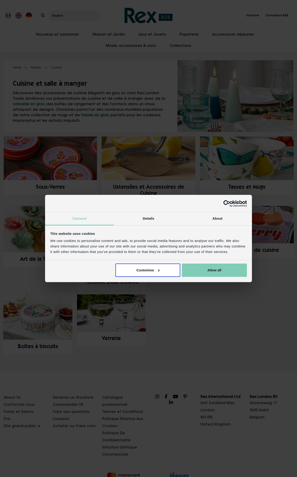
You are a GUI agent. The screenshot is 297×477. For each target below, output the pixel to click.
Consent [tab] (80, 218)
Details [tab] (148, 218)
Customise (148, 270)
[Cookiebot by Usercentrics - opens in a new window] (227, 203)
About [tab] (217, 218)
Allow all (214, 270)
